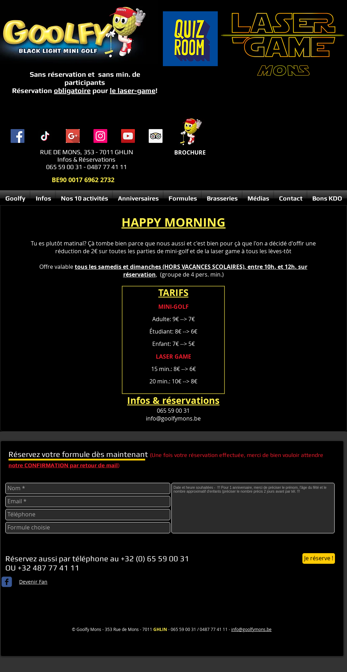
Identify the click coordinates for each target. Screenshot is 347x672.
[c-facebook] (6, 582)
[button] (43, 198)
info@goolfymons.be (173, 418)
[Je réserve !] (318, 558)
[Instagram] (100, 136)
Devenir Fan (33, 581)
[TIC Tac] (45, 136)
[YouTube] (128, 136)
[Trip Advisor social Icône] (156, 136)
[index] (73, 136)
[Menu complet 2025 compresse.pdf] (190, 132)
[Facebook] (17, 136)
